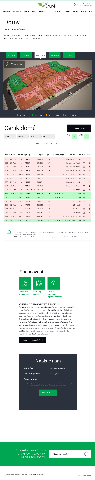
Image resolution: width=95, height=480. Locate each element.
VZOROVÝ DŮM (70, 220)
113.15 (27, 167)
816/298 (40, 171)
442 (49, 213)
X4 (11, 220)
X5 (11, 216)
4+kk (21, 193)
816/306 (40, 197)
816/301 (40, 182)
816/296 (40, 163)
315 (6, 213)
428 (49, 216)
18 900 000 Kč (59, 193)
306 (6, 178)
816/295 (40, 159)
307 (6, 182)
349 (49, 167)
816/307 (40, 201)
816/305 (40, 193)
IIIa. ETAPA (40, 55)
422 (49, 220)
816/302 (40, 186)
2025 (73, 190)
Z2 (11, 159)
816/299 (40, 174)
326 (49, 186)
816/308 (40, 205)
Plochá (15, 159)
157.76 (27, 190)
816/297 (40, 167)
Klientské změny (86, 11)
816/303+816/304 (37, 190)
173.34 (27, 193)
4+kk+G (20, 190)
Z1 (11, 167)
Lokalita (26, 11)
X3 (11, 193)
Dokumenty (58, 11)
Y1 (11, 190)
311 (6, 197)
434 (49, 190)
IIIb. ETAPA (55, 55)
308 (6, 186)
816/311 (40, 216)
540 (49, 193)
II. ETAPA (25, 55)
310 (6, 193)
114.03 (27, 159)
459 (49, 209)
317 (6, 220)
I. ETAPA (11, 55)
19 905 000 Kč (59, 220)
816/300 (40, 178)
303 (6, 167)
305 (6, 174)
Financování (80, 128)
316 (6, 216)
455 (49, 205)
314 (6, 209)
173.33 (27, 220)
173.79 (27, 216)
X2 (11, 197)
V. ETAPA (69, 55)
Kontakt (75, 11)
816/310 (40, 213)
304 (6, 171)
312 (6, 201)
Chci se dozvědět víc (85, 5)
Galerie (34, 11)
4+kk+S (21, 159)
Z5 (11, 174)
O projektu (6, 11)
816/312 (40, 220)
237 (49, 174)
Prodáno (78, 159)
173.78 (27, 197)
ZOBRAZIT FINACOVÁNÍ (32, 340)
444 (49, 201)
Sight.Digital (87, 475)
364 (49, 182)
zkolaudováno (70, 159)
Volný (79, 193)
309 (6, 190)
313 (6, 205)
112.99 (27, 163)
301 (6, 159)
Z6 (11, 163)
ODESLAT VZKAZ (48, 392)
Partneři (67, 11)
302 (6, 163)
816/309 (40, 209)
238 (49, 163)
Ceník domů (17, 11)
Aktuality (42, 11)
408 (49, 159)
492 (49, 197)
